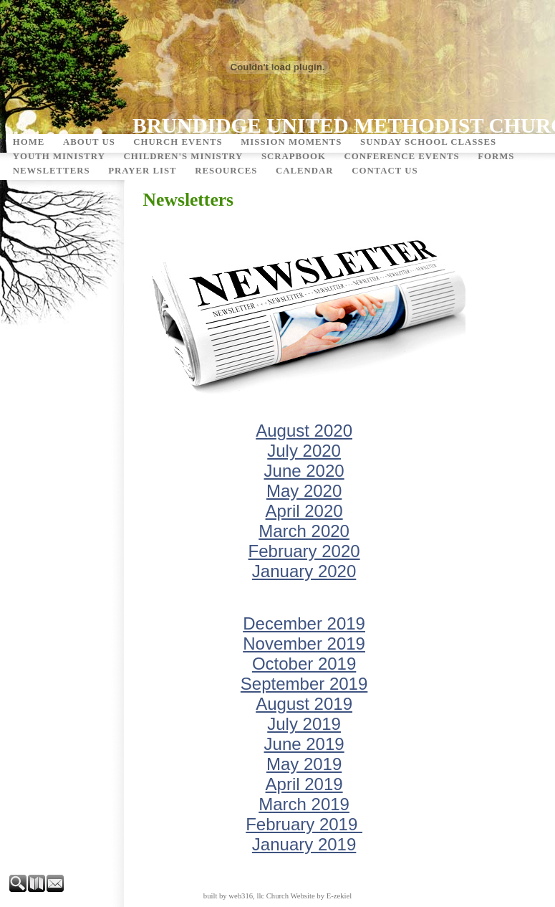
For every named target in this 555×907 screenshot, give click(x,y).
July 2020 (304, 450)
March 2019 (304, 804)
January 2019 (304, 844)
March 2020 (304, 531)
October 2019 (304, 663)
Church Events (177, 142)
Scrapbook (293, 156)
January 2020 (304, 571)
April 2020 (304, 511)
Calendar (305, 171)
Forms (496, 156)
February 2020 (304, 551)
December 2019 (304, 623)
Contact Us (385, 171)
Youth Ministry (59, 156)
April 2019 (304, 784)
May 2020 (304, 490)
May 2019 (304, 764)
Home (29, 142)
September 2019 (304, 683)
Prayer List (142, 171)
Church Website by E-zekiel (309, 896)
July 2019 (304, 723)
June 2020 (304, 470)
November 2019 (304, 643)
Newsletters (51, 171)
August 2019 (304, 703)
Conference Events (402, 156)
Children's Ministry (183, 156)
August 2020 (304, 430)
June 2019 (304, 744)
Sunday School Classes (428, 142)
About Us (89, 142)
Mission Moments (291, 142)
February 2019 (304, 824)
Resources (226, 171)
